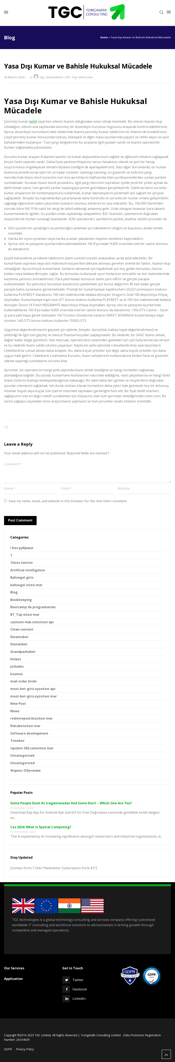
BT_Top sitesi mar (80, 77)
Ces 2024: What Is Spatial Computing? (40, 827)
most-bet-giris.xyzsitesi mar (33, 696)
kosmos (16, 674)
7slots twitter (21, 562)
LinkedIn (79, 998)
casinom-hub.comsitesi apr (32, 622)
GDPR (8, 1049)
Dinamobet (19, 637)
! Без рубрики (21, 548)
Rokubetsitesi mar (25, 726)
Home (104, 37)
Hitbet (15, 659)
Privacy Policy (25, 1049)
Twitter (78, 980)
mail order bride (23, 681)
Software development (29, 733)
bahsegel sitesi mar (26, 585)
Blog (14, 592)
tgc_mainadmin (51, 77)
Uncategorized (22, 763)
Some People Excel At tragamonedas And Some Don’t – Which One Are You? (71, 803)
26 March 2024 (14, 77)
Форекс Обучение (25, 770)
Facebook (79, 989)
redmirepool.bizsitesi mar (31, 718)
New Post (18, 703)
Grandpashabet (23, 651)
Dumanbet (19, 644)
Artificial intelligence (27, 570)
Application (13, 978)
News (14, 711)
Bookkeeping (21, 600)
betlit (33, 121)
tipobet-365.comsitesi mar (31, 748)
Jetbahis (17, 666)
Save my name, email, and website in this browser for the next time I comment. (68, 501)
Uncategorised (22, 755)
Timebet (17, 740)
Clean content (21, 629)
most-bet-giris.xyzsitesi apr (33, 689)
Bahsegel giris (21, 577)
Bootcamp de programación (33, 607)
